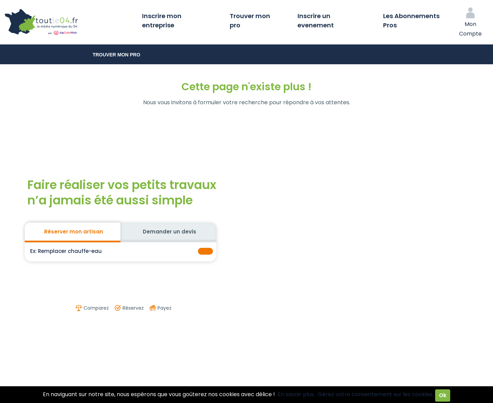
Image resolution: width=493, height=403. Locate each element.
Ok (442, 395)
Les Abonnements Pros (411, 20)
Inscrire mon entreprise (161, 20)
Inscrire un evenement (316, 20)
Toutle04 (68, 22)
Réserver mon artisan (73, 231)
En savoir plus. (296, 394)
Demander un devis (169, 231)
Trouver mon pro (250, 20)
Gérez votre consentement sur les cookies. (375, 394)
